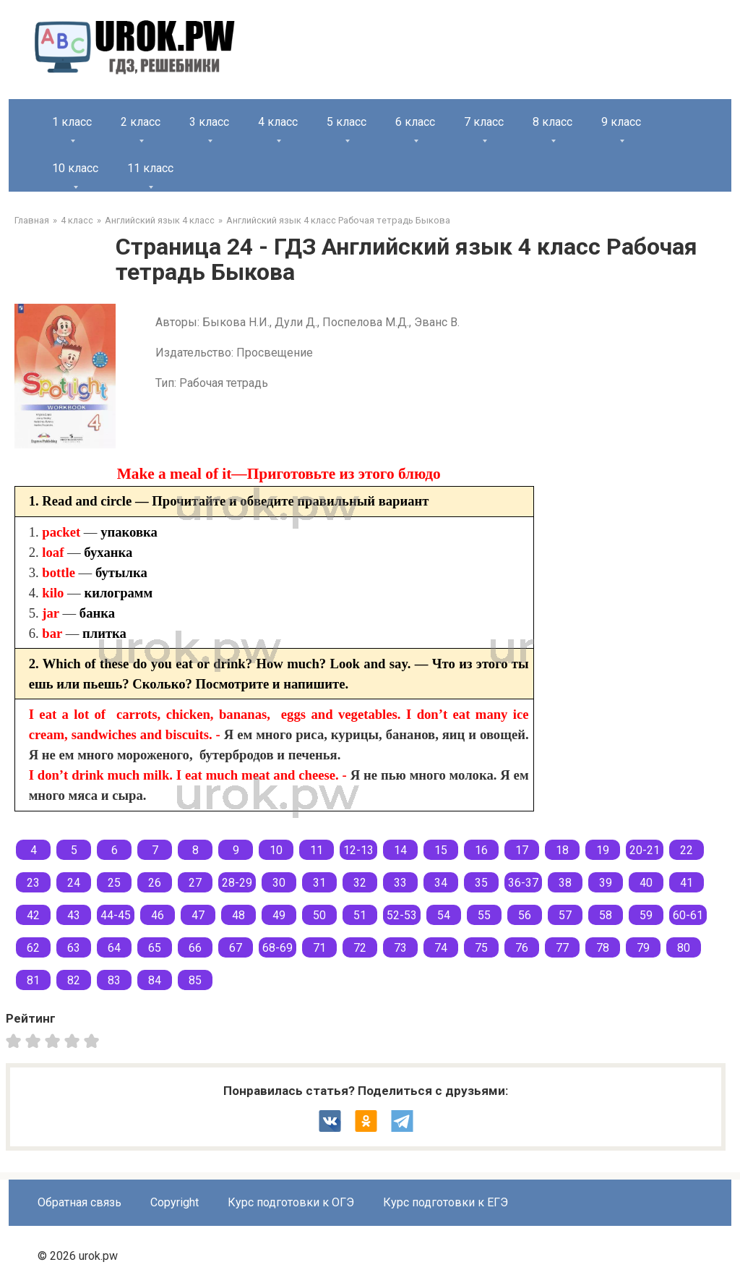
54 (443, 915)
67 (235, 948)
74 (440, 948)
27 (195, 883)
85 (195, 980)
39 (605, 883)
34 (440, 883)
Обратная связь (79, 1202)
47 (198, 915)
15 (440, 850)
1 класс (72, 122)
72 (359, 948)
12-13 (358, 850)
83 (114, 980)
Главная (31, 220)
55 (484, 915)
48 (238, 915)
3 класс (209, 122)
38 (565, 883)
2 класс (140, 122)
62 (33, 948)
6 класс (415, 122)
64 (114, 948)
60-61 (688, 915)
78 (602, 948)
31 (319, 883)
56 (524, 915)
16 (481, 850)
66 (195, 948)
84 (154, 980)
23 (33, 883)
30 (278, 883)
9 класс (621, 122)
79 (643, 948)
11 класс (150, 168)
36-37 (523, 883)
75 (481, 948)
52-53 (402, 915)
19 (602, 850)
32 (359, 883)
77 (562, 948)
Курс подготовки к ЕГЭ (445, 1202)
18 (562, 850)
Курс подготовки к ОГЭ (291, 1202)
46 (157, 915)
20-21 (644, 850)
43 (73, 915)
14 (400, 850)
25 (114, 883)
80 (683, 948)
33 (400, 883)
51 (359, 915)
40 (646, 883)
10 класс (75, 168)
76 (521, 948)
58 (605, 915)
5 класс (346, 122)
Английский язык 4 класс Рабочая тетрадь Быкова (338, 220)
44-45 (115, 915)
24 (73, 883)
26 (154, 883)
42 (33, 915)
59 (646, 915)
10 (276, 850)
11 (316, 850)
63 (73, 948)
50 (319, 915)
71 (319, 948)
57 (565, 915)
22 (686, 850)
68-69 (277, 948)
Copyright (174, 1202)
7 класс (484, 122)
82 (73, 980)
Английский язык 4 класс (160, 220)
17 (521, 850)
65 (154, 948)
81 (33, 980)
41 (686, 883)
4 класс (278, 122)
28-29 (237, 883)
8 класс (552, 122)
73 (400, 948)
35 (481, 883)
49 (278, 915)
